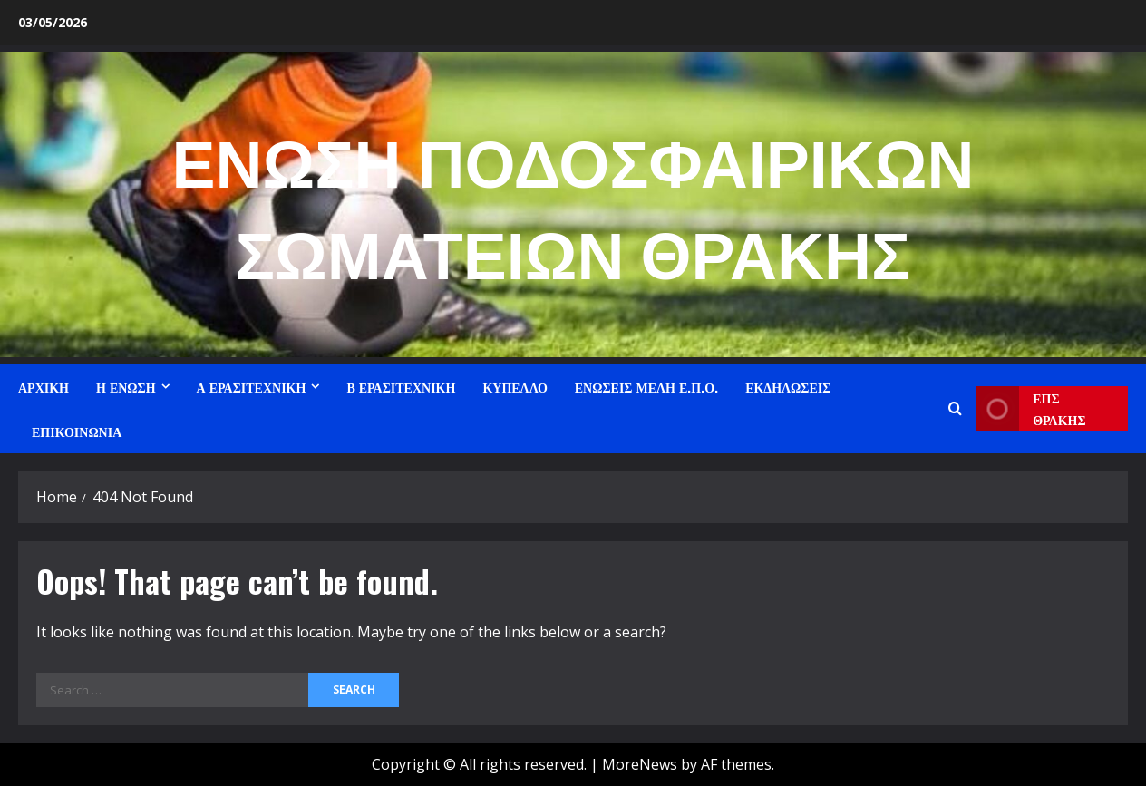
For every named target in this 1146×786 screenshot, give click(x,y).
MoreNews (639, 764)
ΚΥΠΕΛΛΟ (514, 386)
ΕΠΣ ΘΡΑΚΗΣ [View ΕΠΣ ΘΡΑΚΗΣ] (1030, 408)
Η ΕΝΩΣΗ (126, 386)
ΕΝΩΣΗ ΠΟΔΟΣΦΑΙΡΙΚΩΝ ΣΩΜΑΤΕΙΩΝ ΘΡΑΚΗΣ (573, 204)
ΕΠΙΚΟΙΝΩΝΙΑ (76, 431)
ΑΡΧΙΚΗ (43, 386)
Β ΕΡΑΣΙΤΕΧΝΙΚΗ (400, 386)
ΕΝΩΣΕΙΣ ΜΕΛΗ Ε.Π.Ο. (646, 386)
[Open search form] (955, 408)
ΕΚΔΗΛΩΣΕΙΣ (787, 386)
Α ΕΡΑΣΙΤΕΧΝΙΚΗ (251, 386)
